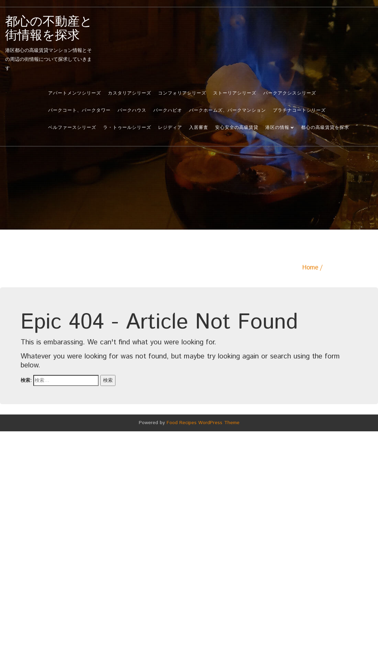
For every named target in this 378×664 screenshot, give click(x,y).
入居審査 (198, 127)
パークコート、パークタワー (79, 110)
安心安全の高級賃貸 (236, 127)
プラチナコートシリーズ (299, 110)
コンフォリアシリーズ (182, 93)
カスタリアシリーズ (129, 93)
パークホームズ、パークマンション (227, 110)
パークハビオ (167, 110)
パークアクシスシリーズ (289, 93)
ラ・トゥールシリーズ (127, 127)
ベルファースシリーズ (72, 127)
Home (310, 267)
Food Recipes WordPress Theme (203, 422)
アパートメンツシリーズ (74, 93)
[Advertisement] (189, 205)
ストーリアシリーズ (234, 93)
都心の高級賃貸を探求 (325, 127)
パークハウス (132, 110)
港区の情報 (277, 127)
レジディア (170, 127)
